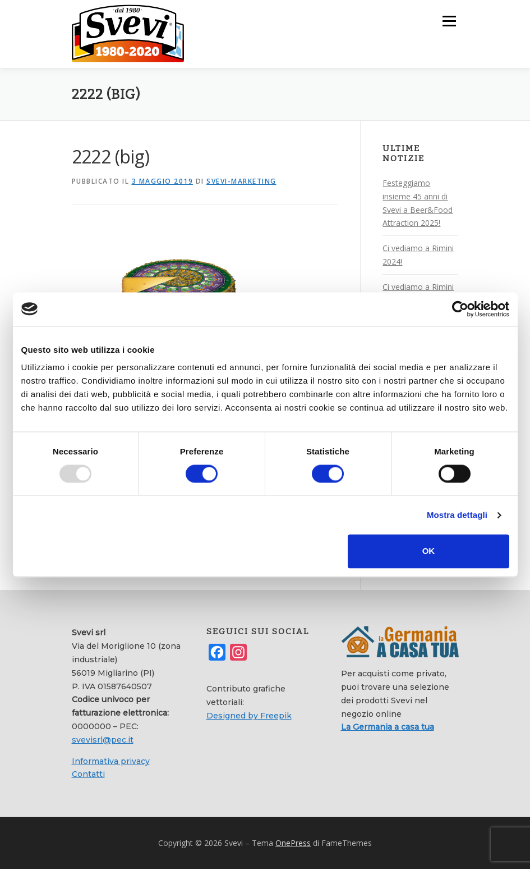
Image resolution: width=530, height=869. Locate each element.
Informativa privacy (111, 761)
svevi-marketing (241, 180)
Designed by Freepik (249, 715)
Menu (449, 21)
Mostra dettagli (457, 515)
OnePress (293, 842)
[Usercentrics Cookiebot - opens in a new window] (460, 309)
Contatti (88, 774)
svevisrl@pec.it (102, 739)
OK (428, 551)
